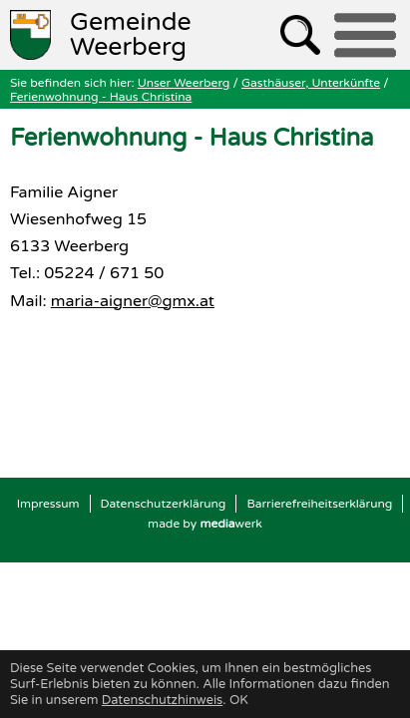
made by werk (205, 524)
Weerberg (131, 35)
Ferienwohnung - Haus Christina (101, 97)
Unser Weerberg (184, 83)
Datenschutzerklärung (163, 504)
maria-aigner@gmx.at (132, 301)
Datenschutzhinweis (162, 700)
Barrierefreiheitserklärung (319, 504)
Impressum (48, 504)
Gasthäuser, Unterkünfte (310, 83)
